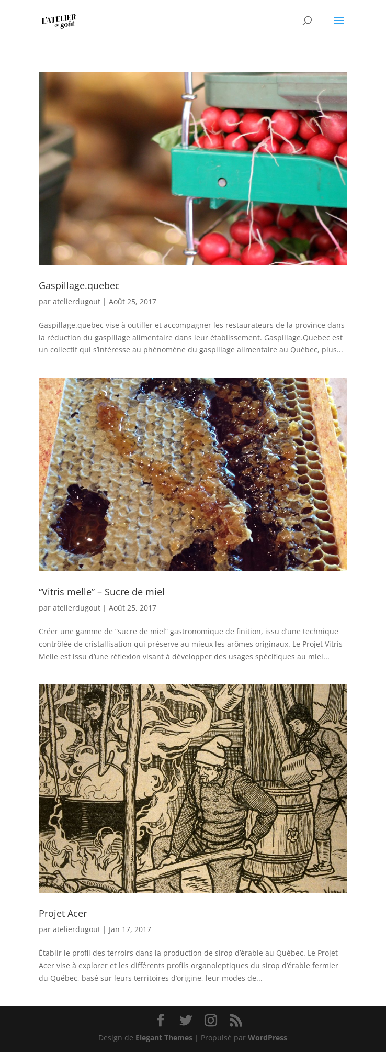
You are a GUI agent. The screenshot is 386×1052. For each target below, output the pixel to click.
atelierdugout (76, 301)
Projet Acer (63, 913)
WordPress (267, 1038)
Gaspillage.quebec (79, 285)
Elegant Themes (163, 1038)
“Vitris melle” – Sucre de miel (102, 591)
